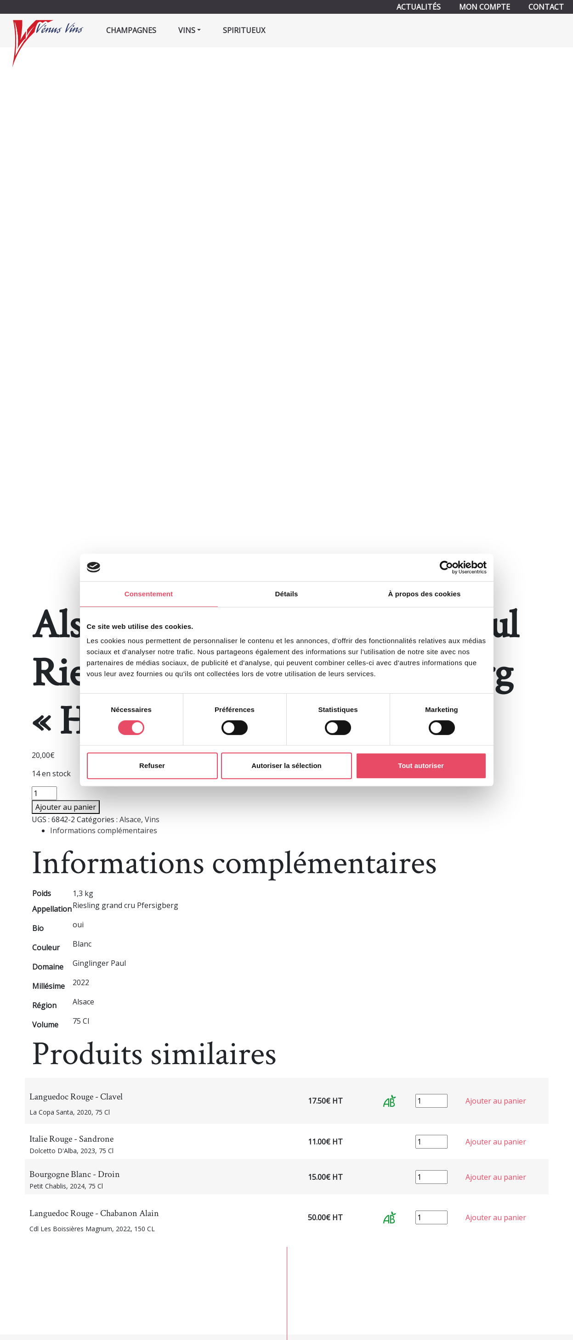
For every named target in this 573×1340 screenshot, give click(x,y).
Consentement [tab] (149, 594)
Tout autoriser (421, 765)
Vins (152, 819)
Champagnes (131, 30)
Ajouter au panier (65, 807)
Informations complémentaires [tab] (103, 830)
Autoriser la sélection (286, 765)
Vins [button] (186, 30)
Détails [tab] (286, 594)
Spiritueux (244, 30)
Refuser (152, 765)
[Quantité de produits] (44, 793)
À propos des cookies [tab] (424, 594)
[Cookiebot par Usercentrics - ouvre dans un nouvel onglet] (446, 567)
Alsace (130, 819)
